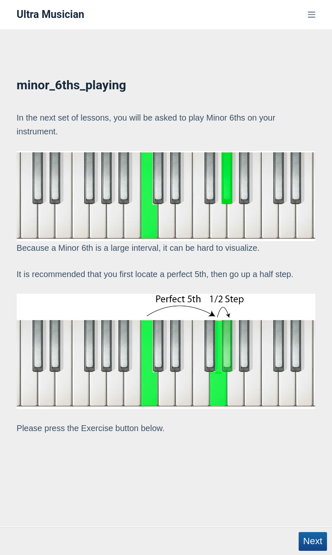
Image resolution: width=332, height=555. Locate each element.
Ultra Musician (50, 14)
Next (312, 541)
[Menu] (311, 14)
